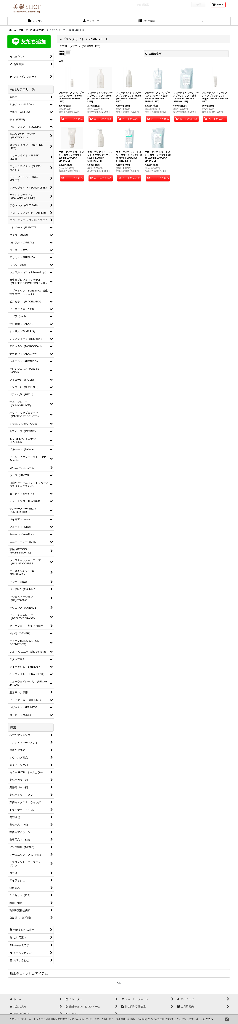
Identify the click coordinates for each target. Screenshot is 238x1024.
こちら (209, 1019)
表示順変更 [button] (153, 53)
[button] (203, 21)
